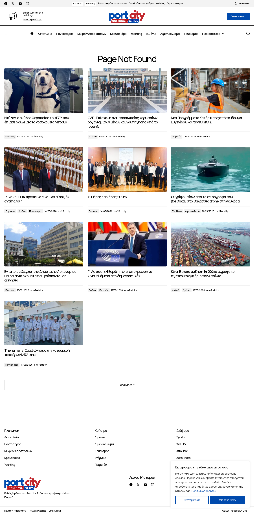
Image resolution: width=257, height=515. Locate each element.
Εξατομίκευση (192, 500)
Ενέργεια (100, 458)
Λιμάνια (92, 136)
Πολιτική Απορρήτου (204, 491)
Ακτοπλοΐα (11, 437)
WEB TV (181, 444)
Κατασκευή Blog (239, 510)
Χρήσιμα (101, 430)
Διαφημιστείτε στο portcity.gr (33, 14)
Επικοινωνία (55, 510)
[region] (210, 484)
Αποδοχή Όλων (227, 500)
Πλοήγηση (11, 430)
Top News (10, 211)
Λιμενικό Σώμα (192, 211)
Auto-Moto (183, 458)
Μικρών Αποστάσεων (18, 451)
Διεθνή (22, 211)
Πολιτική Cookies (37, 510)
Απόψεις (182, 451)
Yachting (90, 3)
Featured (77, 3)
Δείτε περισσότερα (32, 19)
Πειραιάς (10, 136)
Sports (180, 437)
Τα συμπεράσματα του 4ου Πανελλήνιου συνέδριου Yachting (131, 3)
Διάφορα (182, 430)
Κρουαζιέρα (12, 458)
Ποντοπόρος (35, 211)
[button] (242, 3)
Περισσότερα (175, 3)
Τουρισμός (102, 451)
